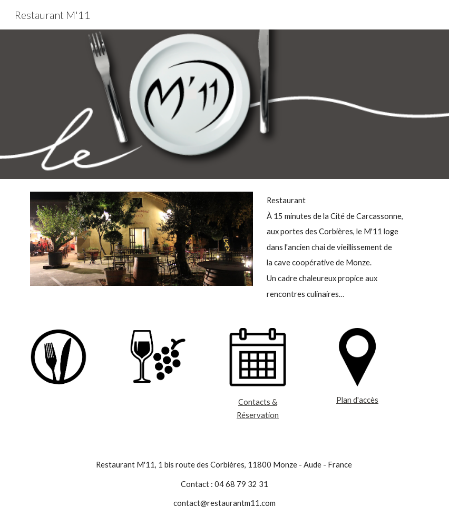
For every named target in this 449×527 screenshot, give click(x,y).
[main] (340, 247)
